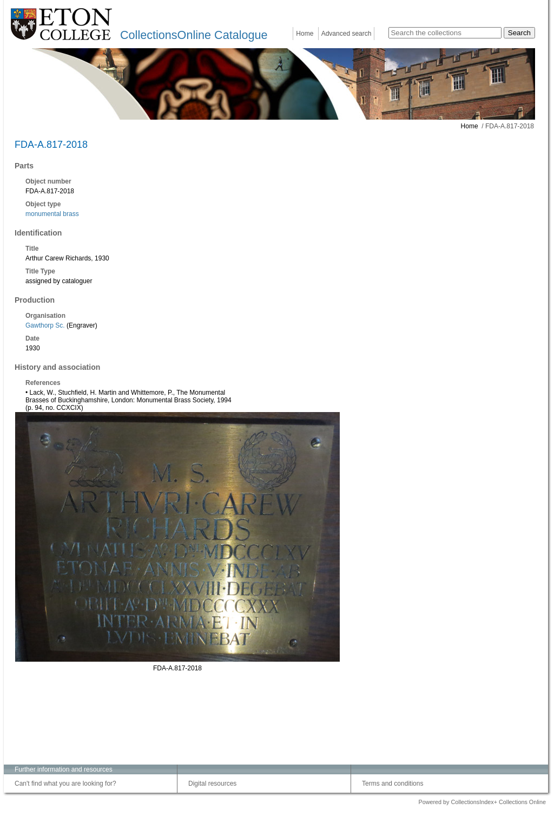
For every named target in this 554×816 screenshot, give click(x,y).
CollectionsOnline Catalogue (193, 35)
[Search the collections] (445, 32)
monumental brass (52, 214)
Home (304, 33)
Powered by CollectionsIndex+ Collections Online (482, 802)
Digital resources (212, 783)
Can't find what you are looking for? (65, 783)
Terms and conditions (392, 783)
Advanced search (346, 33)
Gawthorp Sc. (45, 325)
